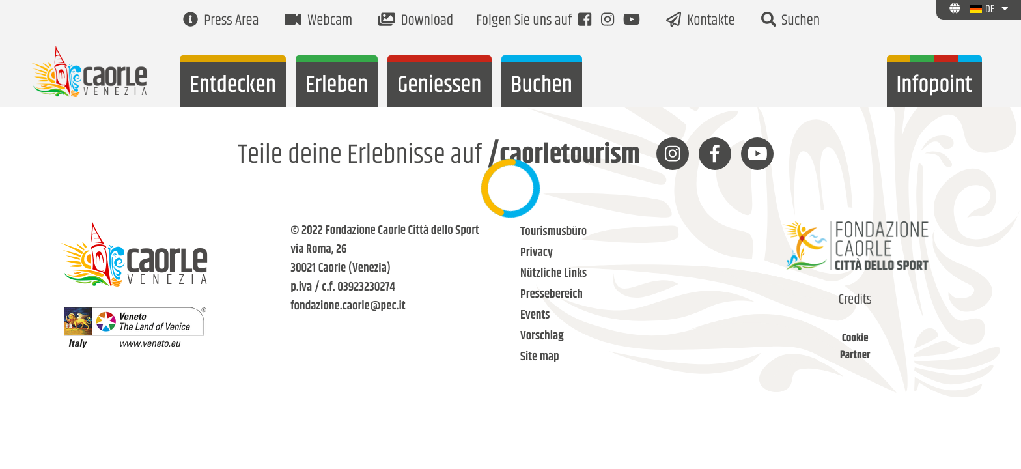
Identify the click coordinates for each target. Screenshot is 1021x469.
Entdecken (232, 86)
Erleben (336, 86)
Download (415, 21)
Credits (855, 300)
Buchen (542, 86)
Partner (855, 355)
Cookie (855, 338)
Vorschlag (542, 336)
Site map (539, 357)
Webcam (318, 21)
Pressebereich (551, 294)
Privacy (536, 253)
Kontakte (700, 21)
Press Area (221, 21)
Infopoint (934, 86)
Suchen (790, 21)
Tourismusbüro (553, 232)
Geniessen (439, 86)
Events (535, 315)
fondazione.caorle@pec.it (347, 306)
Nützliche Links (553, 273)
